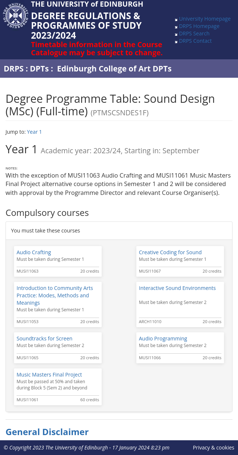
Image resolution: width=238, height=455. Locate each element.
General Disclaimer (47, 432)
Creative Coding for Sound (170, 252)
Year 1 (34, 131)
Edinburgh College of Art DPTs (114, 68)
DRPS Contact (195, 40)
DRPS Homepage (199, 25)
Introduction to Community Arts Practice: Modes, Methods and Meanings (55, 295)
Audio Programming (163, 338)
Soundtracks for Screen (45, 338)
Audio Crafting (34, 252)
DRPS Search (194, 33)
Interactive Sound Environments (177, 287)
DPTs (39, 68)
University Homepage (205, 18)
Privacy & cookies (213, 447)
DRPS (14, 68)
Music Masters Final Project (49, 374)
